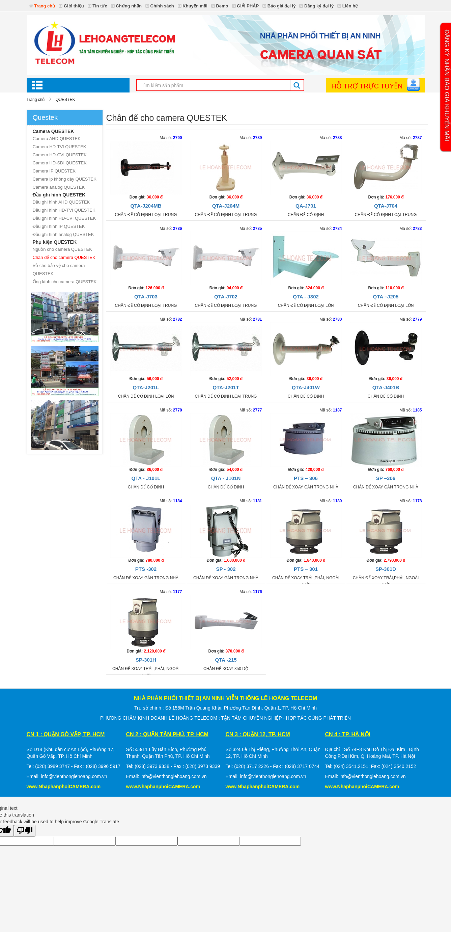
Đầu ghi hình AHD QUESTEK (61, 202)
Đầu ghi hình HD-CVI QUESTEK (64, 218)
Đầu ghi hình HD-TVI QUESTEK (64, 210)
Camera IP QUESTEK (54, 171)
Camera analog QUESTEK (59, 187)
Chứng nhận (126, 5)
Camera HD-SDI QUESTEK (60, 162)
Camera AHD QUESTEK (57, 138)
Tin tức (97, 5)
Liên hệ (347, 5)
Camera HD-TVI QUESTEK (59, 146)
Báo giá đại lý (278, 5)
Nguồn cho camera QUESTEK (62, 249)
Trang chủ (42, 5)
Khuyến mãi (192, 5)
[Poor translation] (24, 831)
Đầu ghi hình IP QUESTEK (59, 226)
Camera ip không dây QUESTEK (64, 179)
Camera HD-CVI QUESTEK (60, 154)
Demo (219, 5)
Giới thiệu (71, 5)
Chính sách (159, 5)
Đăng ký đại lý (316, 5)
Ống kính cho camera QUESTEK (65, 281)
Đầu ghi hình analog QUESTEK (63, 234)
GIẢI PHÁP (245, 5)
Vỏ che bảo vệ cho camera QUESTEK (59, 269)
